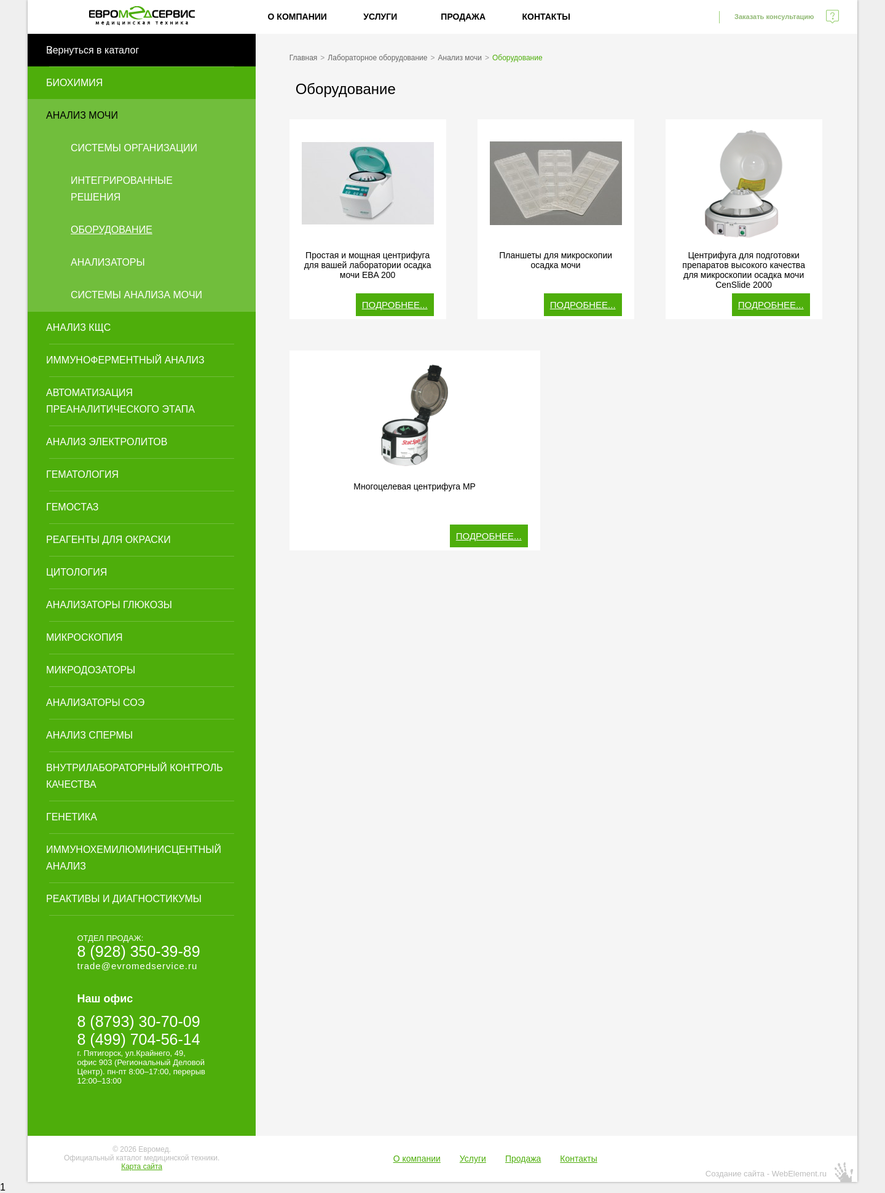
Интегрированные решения (122, 188)
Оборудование (111, 229)
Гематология (82, 474)
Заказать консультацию (774, 16)
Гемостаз (72, 507)
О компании (297, 17)
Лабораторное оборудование (377, 58)
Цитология (76, 572)
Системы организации (134, 148)
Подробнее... (395, 304)
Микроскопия (84, 637)
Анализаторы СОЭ (95, 702)
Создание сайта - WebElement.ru (766, 1173)
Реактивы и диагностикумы (124, 899)
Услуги (380, 17)
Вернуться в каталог (92, 50)
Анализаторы (108, 262)
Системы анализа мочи (136, 295)
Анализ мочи (82, 115)
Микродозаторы (90, 670)
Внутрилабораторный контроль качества (134, 776)
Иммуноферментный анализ (125, 360)
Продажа (463, 17)
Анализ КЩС (78, 327)
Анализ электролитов (106, 442)
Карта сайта (141, 1166)
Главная (303, 58)
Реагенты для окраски (108, 539)
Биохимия (74, 82)
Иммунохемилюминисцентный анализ (133, 857)
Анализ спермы (89, 735)
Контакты (546, 17)
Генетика (71, 817)
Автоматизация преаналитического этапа (120, 400)
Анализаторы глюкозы (109, 605)
